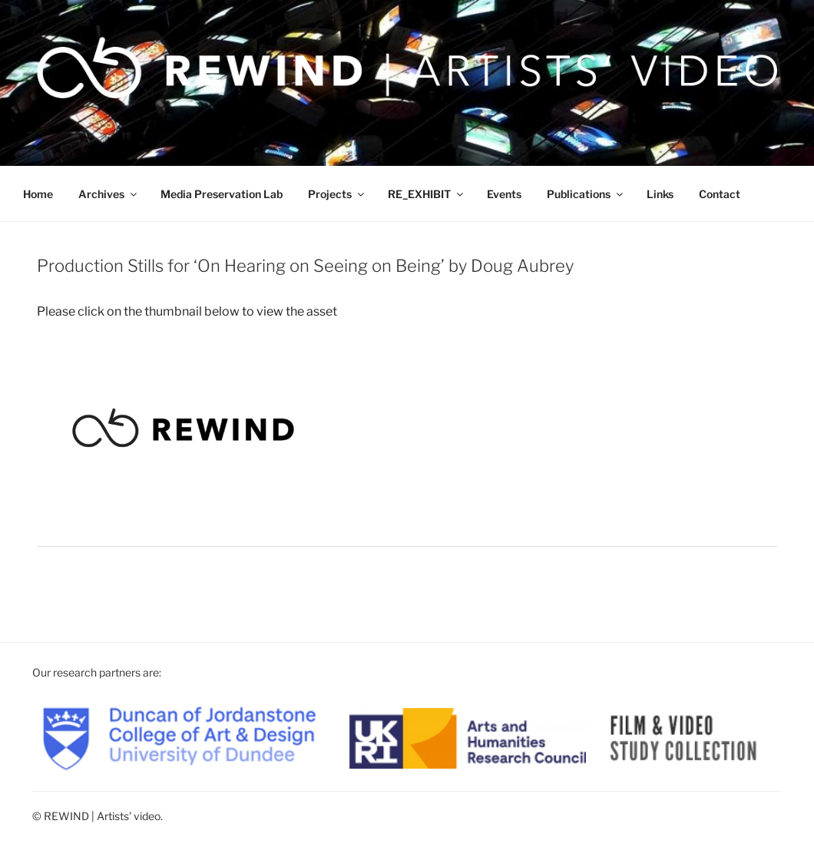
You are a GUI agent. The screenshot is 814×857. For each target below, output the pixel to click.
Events (504, 193)
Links (660, 193)
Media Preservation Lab (221, 193)
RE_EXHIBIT (426, 193)
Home (38, 193)
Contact (719, 193)
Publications (586, 193)
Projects (337, 193)
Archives (108, 193)
